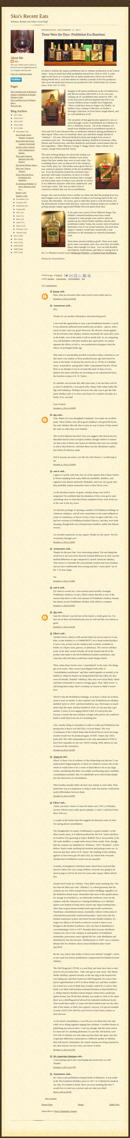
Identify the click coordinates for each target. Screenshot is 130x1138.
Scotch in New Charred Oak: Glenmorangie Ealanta (25, 150)
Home (81, 1104)
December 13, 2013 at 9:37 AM (64, 1050)
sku (16, 61)
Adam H (57, 756)
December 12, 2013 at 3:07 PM (64, 750)
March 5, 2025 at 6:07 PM (62, 1092)
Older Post (114, 1104)
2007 (16, 252)
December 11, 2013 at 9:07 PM (64, 606)
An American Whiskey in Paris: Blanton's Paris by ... (26, 186)
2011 (16, 239)
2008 (16, 249)
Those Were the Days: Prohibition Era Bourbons (24, 177)
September (21, 206)
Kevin (56, 291)
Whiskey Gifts (22, 196)
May (18, 219)
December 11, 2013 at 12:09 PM (64, 464)
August (19, 209)
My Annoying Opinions (65, 1056)
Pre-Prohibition (74, 279)
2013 (16, 128)
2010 (16, 242)
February (20, 229)
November (20, 199)
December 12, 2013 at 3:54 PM (64, 796)
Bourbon (51, 279)
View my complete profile (21, 74)
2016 (16, 118)
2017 (16, 115)
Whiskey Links (17, 97)
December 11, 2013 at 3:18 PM (64, 542)
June (18, 216)
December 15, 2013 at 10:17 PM (64, 1067)
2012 (16, 236)
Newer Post (46, 1104)
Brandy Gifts (21, 192)
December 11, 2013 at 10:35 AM (64, 299)
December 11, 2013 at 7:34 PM (64, 581)
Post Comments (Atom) (65, 1111)
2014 (16, 125)
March (19, 226)
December (20, 131)
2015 (16, 121)
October (19, 202)
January (19, 232)
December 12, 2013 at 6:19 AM (64, 627)
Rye (83, 279)
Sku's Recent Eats (29, 16)
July (18, 212)
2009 (16, 246)
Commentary (61, 279)
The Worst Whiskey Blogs (26, 165)
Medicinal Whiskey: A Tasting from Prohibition (93, 252)
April (18, 222)
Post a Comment (51, 1099)
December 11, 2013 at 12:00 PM (64, 408)
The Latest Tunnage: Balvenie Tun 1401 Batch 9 (25, 159)
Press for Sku (16, 106)
